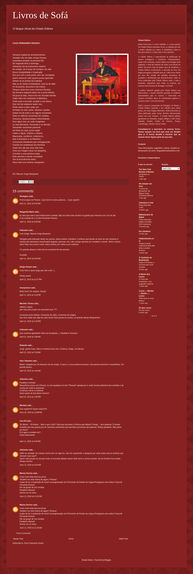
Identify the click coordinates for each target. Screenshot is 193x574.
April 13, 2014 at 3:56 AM (30, 337)
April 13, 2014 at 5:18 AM (30, 352)
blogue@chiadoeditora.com (168, 151)
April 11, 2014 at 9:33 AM (30, 258)
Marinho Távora (27, 303)
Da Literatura (144, 231)
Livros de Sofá (40, 15)
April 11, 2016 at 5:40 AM (30, 441)
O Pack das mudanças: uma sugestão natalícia (146, 281)
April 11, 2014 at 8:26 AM (30, 222)
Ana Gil (23, 421)
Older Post (123, 539)
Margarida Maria (27, 212)
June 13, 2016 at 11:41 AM (31, 496)
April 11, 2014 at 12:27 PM (31, 279)
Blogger (108, 560)
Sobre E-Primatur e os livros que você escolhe (146, 265)
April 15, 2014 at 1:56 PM (30, 397)
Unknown (24, 230)
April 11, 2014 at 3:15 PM (30, 295)
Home (71, 539)
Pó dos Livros (145, 308)
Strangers (24, 196)
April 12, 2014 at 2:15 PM (30, 321)
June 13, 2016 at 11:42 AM (31, 528)
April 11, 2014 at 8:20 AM (30, 203)
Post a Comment (23, 533)
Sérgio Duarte (26, 267)
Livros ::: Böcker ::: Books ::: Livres (146, 293)
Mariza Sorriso (26, 473)
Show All (154, 316)
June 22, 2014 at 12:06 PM (31, 412)
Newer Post (18, 539)
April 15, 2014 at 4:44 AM (30, 371)
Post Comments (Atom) (34, 543)
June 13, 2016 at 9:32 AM (30, 465)
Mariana (23, 405)
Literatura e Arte (146, 203)
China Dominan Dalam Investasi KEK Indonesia (145, 222)
